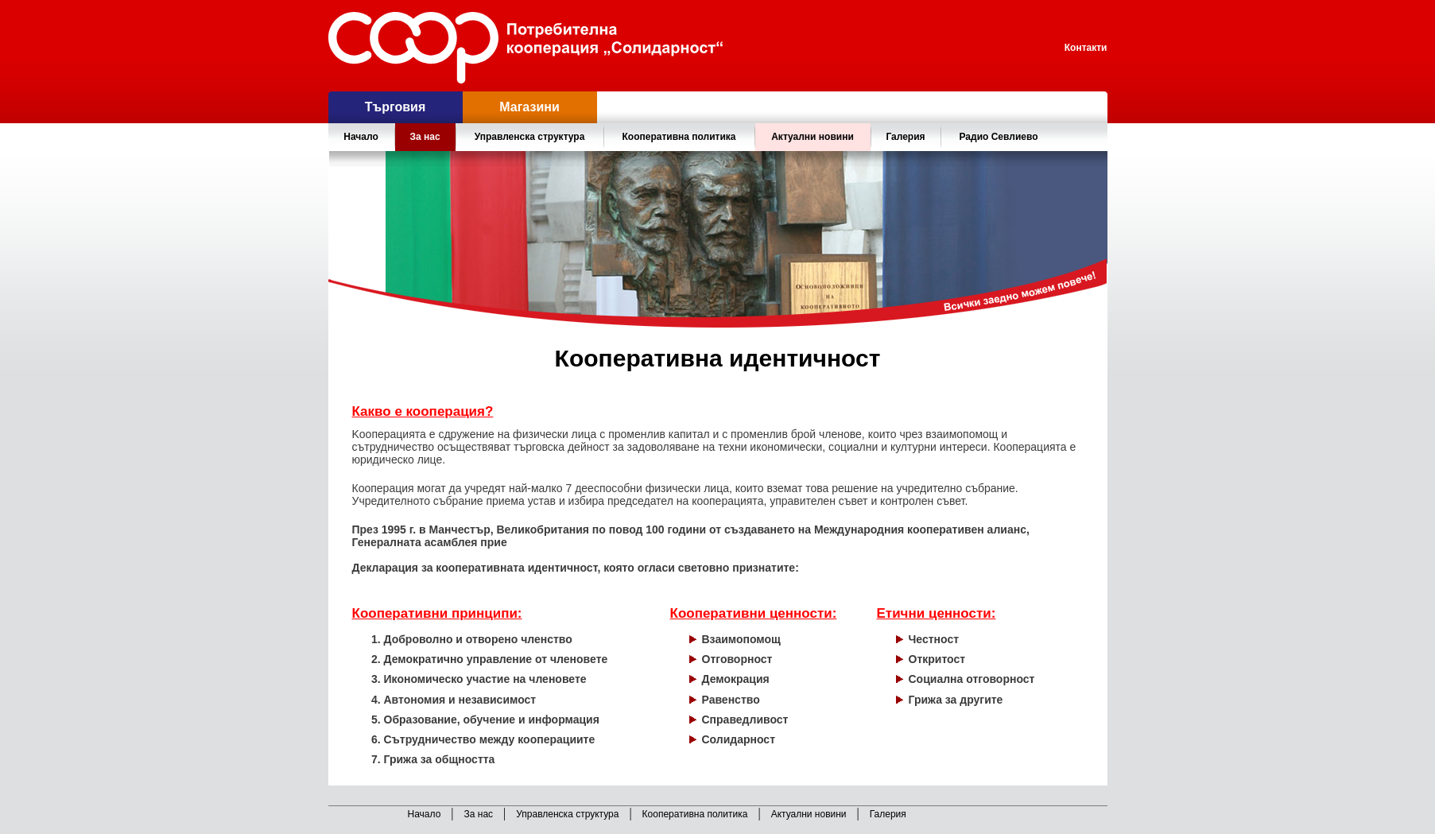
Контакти (1086, 47)
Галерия (905, 136)
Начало (360, 136)
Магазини (529, 107)
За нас (479, 814)
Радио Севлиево (999, 136)
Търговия (395, 107)
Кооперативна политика (695, 814)
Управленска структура (567, 814)
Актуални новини (812, 136)
